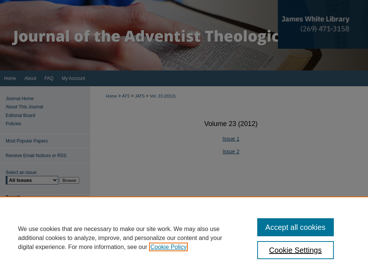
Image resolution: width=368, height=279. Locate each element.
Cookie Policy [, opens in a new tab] (168, 247)
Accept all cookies (295, 227)
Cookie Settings (295, 250)
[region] (184, 237)
